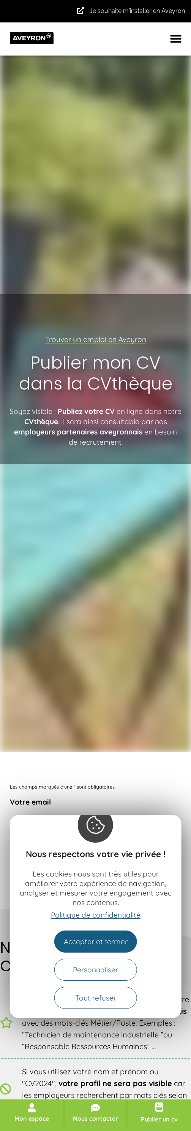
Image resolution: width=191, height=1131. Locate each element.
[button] (176, 39)
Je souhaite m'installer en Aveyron (137, 10)
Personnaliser (95, 969)
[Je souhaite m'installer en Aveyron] (80, 10)
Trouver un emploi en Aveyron (95, 339)
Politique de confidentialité (95, 914)
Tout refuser (95, 997)
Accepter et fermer (96, 941)
